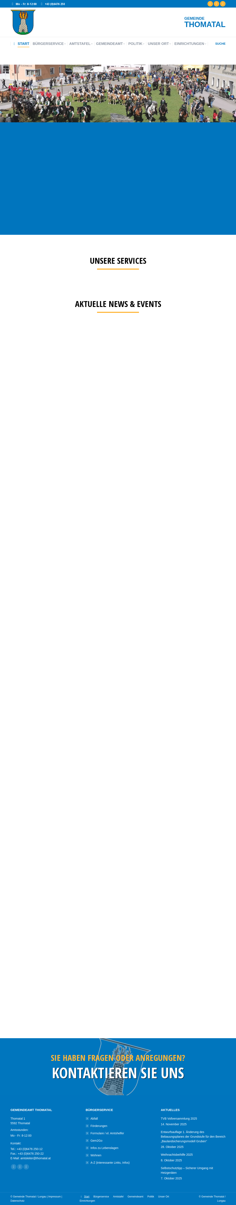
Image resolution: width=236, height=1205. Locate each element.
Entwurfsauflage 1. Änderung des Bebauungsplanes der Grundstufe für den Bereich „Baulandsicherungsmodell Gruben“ (193, 1136)
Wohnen (96, 1155)
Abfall (94, 1118)
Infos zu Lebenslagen (104, 1148)
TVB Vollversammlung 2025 (179, 1118)
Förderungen (99, 1126)
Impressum (54, 1196)
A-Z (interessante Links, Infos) (110, 1162)
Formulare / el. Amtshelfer (107, 1133)
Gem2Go (96, 1140)
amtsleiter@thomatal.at (35, 1158)
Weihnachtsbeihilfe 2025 (177, 1154)
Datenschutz (17, 1200)
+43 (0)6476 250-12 (30, 1149)
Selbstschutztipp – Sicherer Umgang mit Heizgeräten (187, 1170)
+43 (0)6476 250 (52, 4)
